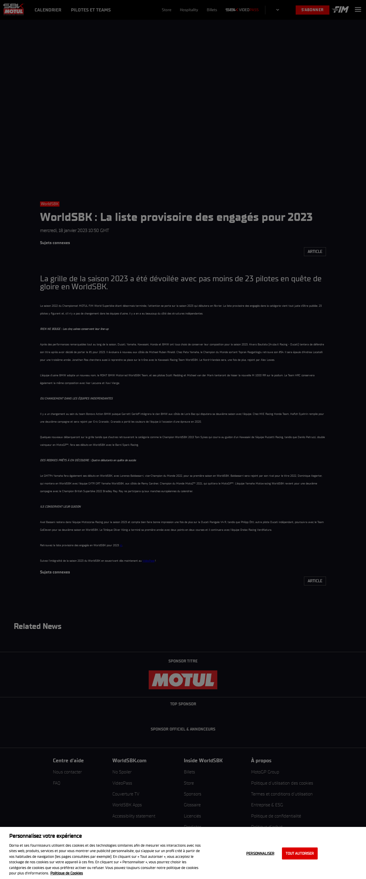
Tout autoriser (300, 853)
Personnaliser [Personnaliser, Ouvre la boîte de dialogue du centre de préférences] (260, 853)
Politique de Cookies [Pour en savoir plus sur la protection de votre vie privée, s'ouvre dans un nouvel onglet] (66, 873)
